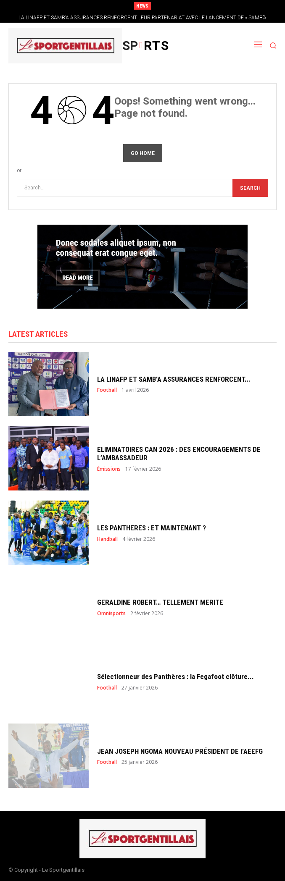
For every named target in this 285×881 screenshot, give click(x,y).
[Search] (250, 188)
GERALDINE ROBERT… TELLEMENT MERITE (160, 602)
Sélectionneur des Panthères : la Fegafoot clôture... (175, 676)
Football (107, 390)
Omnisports (111, 613)
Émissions (109, 469)
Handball (107, 539)
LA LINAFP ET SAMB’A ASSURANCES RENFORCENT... (174, 379)
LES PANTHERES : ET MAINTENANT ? (151, 528)
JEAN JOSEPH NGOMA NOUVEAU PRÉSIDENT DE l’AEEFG (180, 751)
